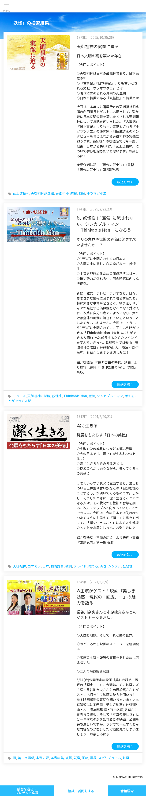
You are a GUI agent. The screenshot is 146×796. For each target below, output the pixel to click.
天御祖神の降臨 (38, 395)
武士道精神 (21, 193)
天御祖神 (62, 193)
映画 (126, 757)
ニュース (19, 395)
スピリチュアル (109, 757)
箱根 (73, 193)
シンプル (114, 566)
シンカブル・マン (110, 395)
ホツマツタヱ (96, 193)
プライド (80, 566)
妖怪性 (57, 395)
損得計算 (57, 566)
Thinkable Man (75, 395)
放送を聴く (125, 181)
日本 (45, 566)
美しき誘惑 (26, 757)
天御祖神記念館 (42, 193)
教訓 (68, 566)
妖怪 (68, 757)
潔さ (103, 566)
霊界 (93, 757)
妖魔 (77, 757)
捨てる (93, 566)
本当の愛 (42, 757)
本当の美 (57, 757)
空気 (92, 395)
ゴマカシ (34, 566)
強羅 (82, 193)
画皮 (85, 757)
